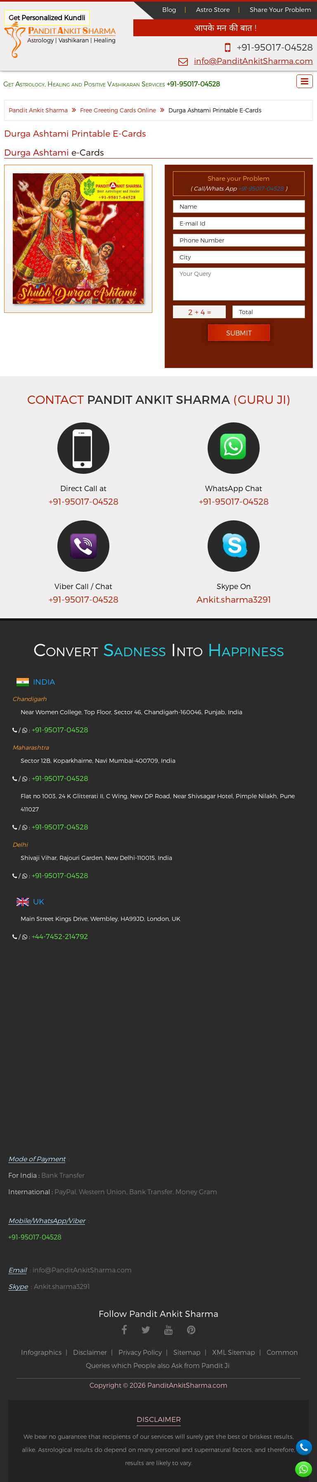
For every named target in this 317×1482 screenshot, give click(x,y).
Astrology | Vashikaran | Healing (71, 40)
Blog (169, 9)
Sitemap (187, 1352)
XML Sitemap (233, 1352)
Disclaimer (90, 1352)
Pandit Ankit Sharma (38, 110)
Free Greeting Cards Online (118, 110)
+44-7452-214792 (60, 936)
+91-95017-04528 (275, 46)
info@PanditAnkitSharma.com (253, 60)
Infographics (41, 1352)
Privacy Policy (140, 1352)
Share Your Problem (280, 9)
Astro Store (213, 9)
